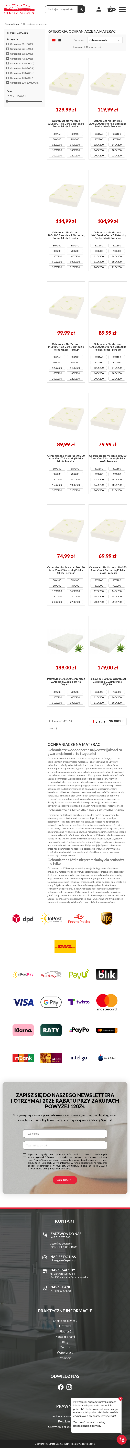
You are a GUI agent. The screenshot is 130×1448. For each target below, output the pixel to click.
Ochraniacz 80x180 (21, 49)
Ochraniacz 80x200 (21, 53)
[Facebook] (60, 1387)
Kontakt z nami (65, 1336)
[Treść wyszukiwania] (61, 9)
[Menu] (122, 9)
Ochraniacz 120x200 (22, 63)
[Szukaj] (81, 9)
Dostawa (65, 1326)
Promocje (65, 1358)
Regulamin (65, 1421)
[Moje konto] (98, 9)
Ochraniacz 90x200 (21, 58)
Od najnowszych (105, 40)
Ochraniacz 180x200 (22, 78)
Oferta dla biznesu (65, 1320)
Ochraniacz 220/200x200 (24, 82)
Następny (117, 721)
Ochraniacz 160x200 (22, 73)
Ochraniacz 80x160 (21, 44)
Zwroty (65, 1347)
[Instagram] (69, 1387)
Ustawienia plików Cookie (65, 1427)
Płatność (65, 1331)
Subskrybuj (65, 1179)
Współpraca (65, 1352)
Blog (65, 1342)
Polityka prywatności (65, 1416)
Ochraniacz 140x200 (22, 68)
